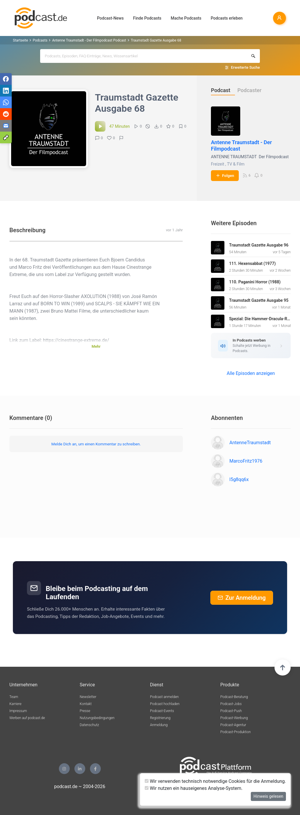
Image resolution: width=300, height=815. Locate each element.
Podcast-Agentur (233, 725)
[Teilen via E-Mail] (6, 126)
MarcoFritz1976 (245, 461)
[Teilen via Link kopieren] (6, 137)
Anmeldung (159, 725)
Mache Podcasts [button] (186, 18)
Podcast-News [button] (110, 18)
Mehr (96, 346)
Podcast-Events (162, 711)
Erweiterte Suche (245, 67)
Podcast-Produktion (235, 732)
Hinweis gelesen (268, 796)
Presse (85, 711)
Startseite (20, 40)
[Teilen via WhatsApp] (6, 102)
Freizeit (217, 164)
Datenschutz (89, 725)
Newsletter (88, 697)
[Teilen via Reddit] (6, 114)
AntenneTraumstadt (250, 442)
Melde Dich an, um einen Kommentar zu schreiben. (96, 444)
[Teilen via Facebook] (6, 79)
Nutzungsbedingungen (97, 718)
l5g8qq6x (239, 479)
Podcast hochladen (165, 704)
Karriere (15, 704)
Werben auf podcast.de (27, 718)
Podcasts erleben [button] (227, 18)
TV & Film (236, 164)
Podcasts (40, 40)
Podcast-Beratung (234, 697)
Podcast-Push (231, 711)
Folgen (225, 175)
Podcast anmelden (164, 697)
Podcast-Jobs (231, 704)
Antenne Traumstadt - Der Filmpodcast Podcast (89, 40)
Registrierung (160, 718)
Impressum (18, 711)
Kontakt (86, 704)
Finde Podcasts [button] (147, 18)
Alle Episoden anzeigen (251, 373)
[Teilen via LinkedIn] (6, 91)
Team (13, 697)
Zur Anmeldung (242, 597)
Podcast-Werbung (234, 718)
